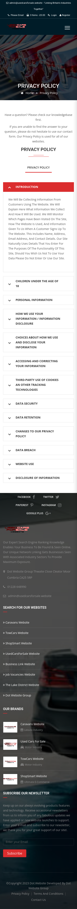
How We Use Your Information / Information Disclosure (38, 318)
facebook (26, 497)
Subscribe (14, 853)
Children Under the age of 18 (37, 283)
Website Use (25, 464)
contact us (38, 900)
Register (65, 15)
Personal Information (34, 300)
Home (26, 93)
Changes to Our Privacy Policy (35, 433)
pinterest (24, 505)
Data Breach (26, 450)
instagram (51, 505)
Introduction (27, 187)
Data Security (27, 403)
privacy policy (20, 894)
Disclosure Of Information (38, 478)
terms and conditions (49, 894)
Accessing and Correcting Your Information (37, 363)
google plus (38, 513)
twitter (51, 497)
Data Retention (28, 417)
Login (52, 15)
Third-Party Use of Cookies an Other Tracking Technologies (37, 385)
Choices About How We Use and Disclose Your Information (37, 342)
